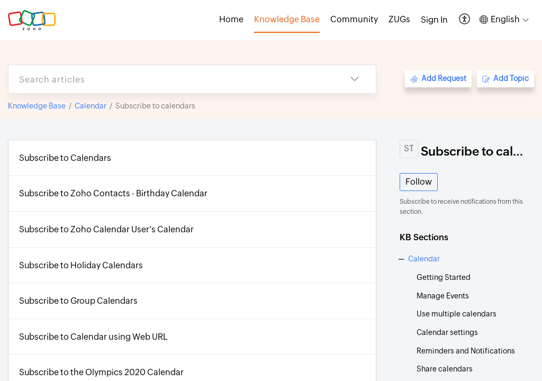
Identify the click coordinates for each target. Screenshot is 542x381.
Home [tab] (231, 19)
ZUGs (399, 19)
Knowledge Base (37, 106)
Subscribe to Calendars (65, 158)
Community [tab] (354, 19)
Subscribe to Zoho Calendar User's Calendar (106, 229)
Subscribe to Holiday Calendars (81, 265)
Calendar (90, 106)
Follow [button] (418, 182)
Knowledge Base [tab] (287, 19)
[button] (465, 20)
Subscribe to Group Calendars (78, 301)
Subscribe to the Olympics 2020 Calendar (101, 372)
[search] (170, 79)
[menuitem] (434, 20)
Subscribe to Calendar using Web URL (93, 337)
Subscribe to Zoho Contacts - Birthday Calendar (113, 193)
